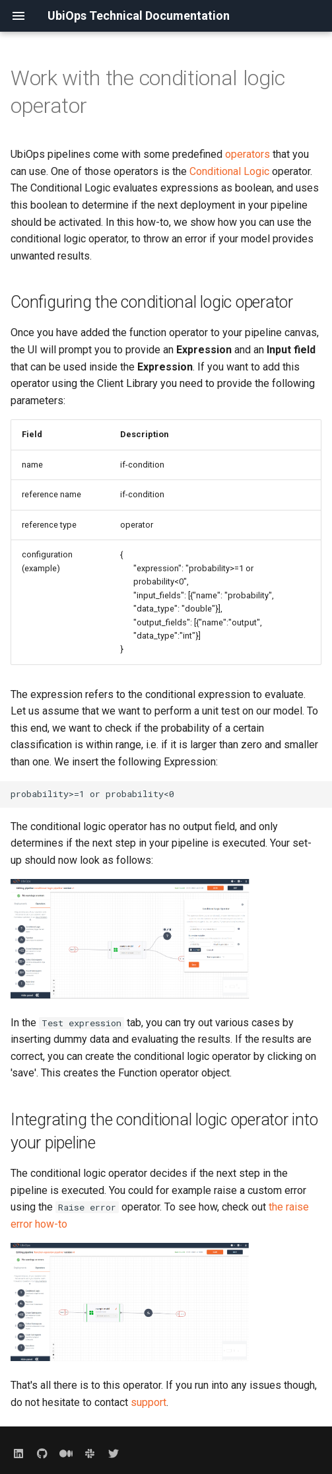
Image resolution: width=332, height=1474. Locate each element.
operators (247, 154)
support (148, 1402)
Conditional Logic (229, 171)
